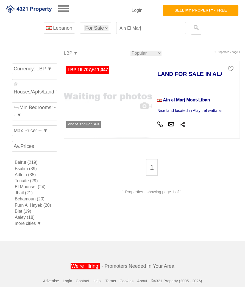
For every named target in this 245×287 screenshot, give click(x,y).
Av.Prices (24, 146)
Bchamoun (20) (29, 199)
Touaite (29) (26, 180)
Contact (82, 281)
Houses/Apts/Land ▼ (36, 88)
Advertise (51, 281)
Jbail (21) (24, 193)
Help (97, 281)
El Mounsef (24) (30, 186)
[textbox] (151, 28)
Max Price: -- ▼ (31, 130)
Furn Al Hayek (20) (33, 205)
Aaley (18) (25, 217)
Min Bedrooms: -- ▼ (35, 111)
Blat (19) (23, 211)
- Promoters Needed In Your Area (122, 266)
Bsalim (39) (26, 168)
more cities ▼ (28, 223)
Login (137, 10)
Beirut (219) (26, 162)
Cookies (126, 281)
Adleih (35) (25, 174)
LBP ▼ (70, 53)
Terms (110, 281)
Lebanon (59, 28)
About (142, 281)
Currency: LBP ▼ (33, 68)
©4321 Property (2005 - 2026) (176, 281)
